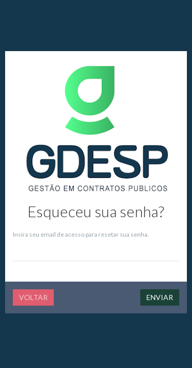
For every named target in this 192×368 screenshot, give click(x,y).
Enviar (159, 297)
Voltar (33, 297)
